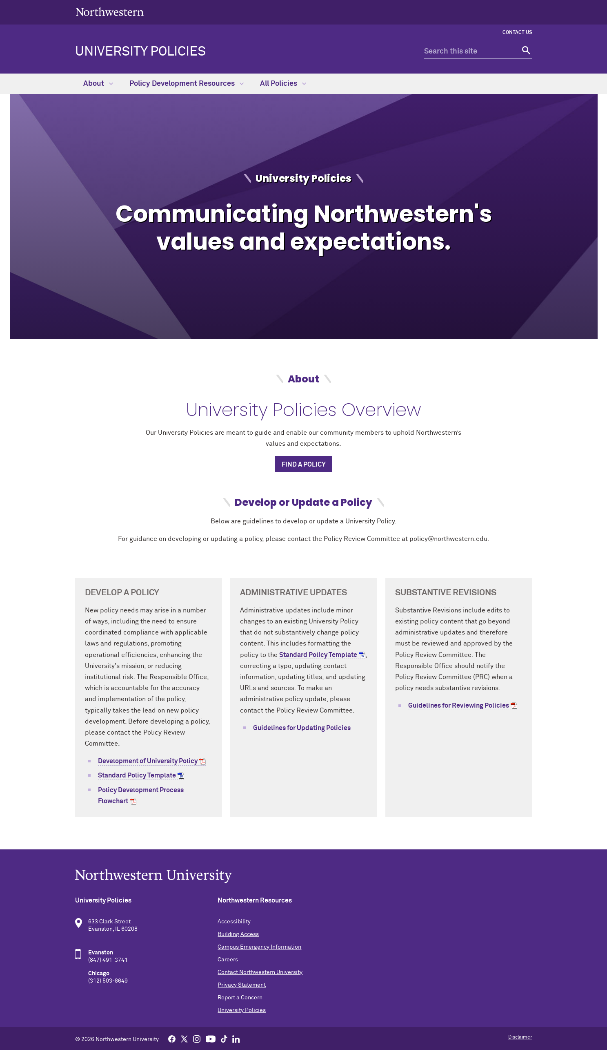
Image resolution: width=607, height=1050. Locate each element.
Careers (228, 960)
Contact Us (517, 32)
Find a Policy (304, 464)
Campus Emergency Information (259, 947)
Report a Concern (240, 998)
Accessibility (234, 922)
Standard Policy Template (137, 775)
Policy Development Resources (186, 83)
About (98, 83)
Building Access (238, 934)
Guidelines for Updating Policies (302, 728)
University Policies (140, 51)
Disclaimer (520, 1037)
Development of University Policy (148, 761)
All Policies (283, 83)
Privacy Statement (242, 985)
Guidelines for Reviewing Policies (458, 705)
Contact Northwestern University (260, 972)
